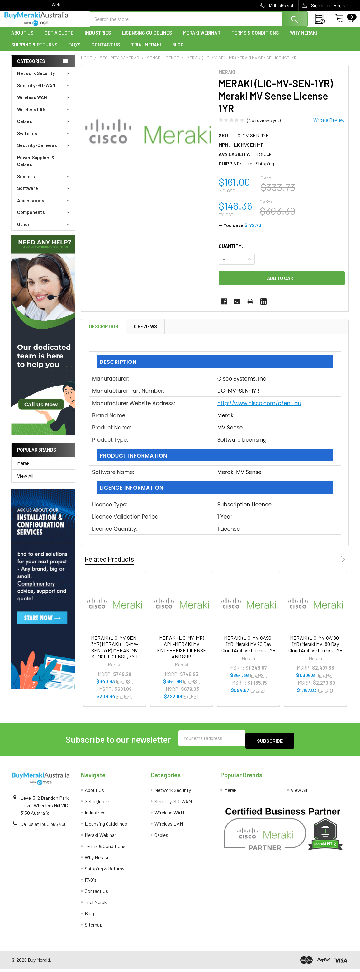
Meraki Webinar (201, 38)
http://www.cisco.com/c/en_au (259, 409)
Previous (331, 565)
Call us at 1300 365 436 (44, 827)
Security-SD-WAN (44, 91)
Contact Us (106, 50)
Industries (98, 38)
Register (342, 5)
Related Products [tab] (109, 564)
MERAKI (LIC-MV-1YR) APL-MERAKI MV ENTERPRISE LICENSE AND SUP (181, 652)
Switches (44, 139)
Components (44, 217)
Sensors (44, 182)
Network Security (44, 79)
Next (342, 565)
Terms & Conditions (255, 38)
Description (103, 332)
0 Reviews (145, 332)
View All (25, 481)
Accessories (44, 206)
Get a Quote (59, 38)
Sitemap (93, 927)
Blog (178, 50)
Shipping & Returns (34, 50)
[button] (43, 341)
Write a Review (329, 125)
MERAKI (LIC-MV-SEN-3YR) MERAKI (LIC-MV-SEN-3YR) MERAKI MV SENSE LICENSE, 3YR (114, 652)
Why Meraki (303, 38)
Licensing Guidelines (147, 38)
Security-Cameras (44, 151)
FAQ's (74, 50)
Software (44, 194)
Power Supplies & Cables (36, 166)
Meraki (24, 469)
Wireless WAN (44, 103)
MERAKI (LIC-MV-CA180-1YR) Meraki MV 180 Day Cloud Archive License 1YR (315, 649)
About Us (22, 38)
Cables (44, 127)
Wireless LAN (44, 115)
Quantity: (231, 251)
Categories (31, 66)
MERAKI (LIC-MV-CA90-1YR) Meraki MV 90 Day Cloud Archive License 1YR (248, 649)
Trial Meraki (146, 50)
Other (44, 230)
